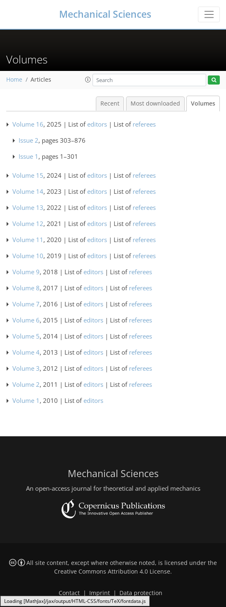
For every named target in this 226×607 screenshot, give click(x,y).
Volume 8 (26, 288)
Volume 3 (26, 368)
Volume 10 (27, 256)
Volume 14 (27, 191)
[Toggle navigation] (209, 14)
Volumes (203, 103)
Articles (41, 79)
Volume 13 (27, 207)
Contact (69, 593)
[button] (88, 79)
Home (14, 79)
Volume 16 (27, 124)
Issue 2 (28, 140)
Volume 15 (27, 175)
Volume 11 (27, 239)
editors (97, 124)
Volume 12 (27, 223)
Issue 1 (28, 156)
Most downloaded (155, 103)
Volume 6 (26, 320)
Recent (109, 103)
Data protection (140, 593)
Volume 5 (26, 336)
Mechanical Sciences (105, 14)
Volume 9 (26, 272)
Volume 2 (26, 384)
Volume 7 (26, 304)
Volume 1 (26, 400)
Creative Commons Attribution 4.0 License (112, 571)
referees (144, 124)
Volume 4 (26, 352)
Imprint (99, 593)
